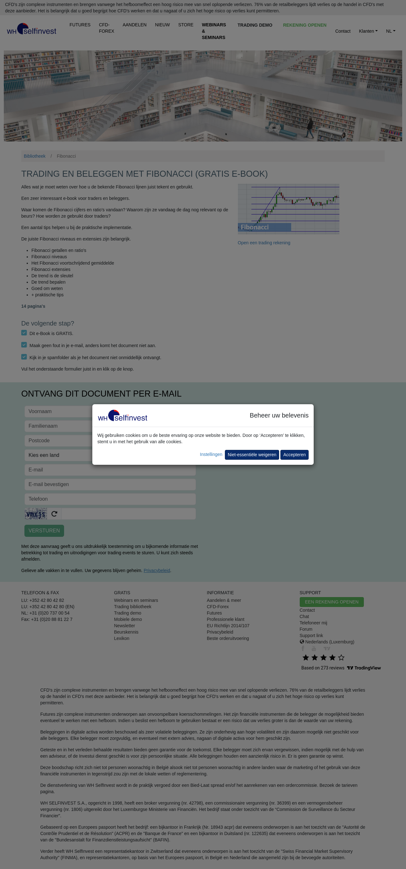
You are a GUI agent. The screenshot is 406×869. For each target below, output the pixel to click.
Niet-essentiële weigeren (252, 454)
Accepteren (294, 454)
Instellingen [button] (211, 454)
